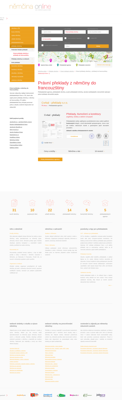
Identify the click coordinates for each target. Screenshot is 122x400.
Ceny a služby (50, 151)
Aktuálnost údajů (49, 392)
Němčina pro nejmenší (15, 350)
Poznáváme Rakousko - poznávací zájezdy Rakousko (94, 332)
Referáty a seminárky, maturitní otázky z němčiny (22, 346)
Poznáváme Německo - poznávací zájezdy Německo (93, 330)
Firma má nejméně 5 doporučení (73, 38)
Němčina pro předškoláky (16, 352)
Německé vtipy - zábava (51, 346)
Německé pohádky (50, 350)
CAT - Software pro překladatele (89, 233)
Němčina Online (14, 140)
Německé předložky (50, 344)
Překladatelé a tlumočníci (83, 65)
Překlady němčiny (53, 71)
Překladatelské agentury (64, 65)
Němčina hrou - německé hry (52, 357)
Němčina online (42, 71)
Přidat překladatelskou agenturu (50, 159)
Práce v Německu (50, 245)
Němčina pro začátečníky (51, 348)
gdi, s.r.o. (109, 388)
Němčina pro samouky (15, 348)
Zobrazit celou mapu (103, 65)
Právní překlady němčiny (67, 71)
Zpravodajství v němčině (51, 352)
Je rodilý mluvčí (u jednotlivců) (49, 45)
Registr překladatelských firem (18, 124)
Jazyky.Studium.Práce (16, 132)
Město (43, 28)
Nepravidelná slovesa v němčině (53, 341)
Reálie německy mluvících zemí (88, 328)
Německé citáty (49, 359)
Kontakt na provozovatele (105, 390)
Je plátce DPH (92, 38)
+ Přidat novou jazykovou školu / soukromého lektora (59, 390)
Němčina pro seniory (15, 355)
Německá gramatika (50, 339)
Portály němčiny (14, 233)
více (110, 267)
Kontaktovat (74, 136)
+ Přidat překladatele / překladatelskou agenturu (58, 388)
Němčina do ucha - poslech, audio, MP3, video (57, 330)
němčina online (30, 7)
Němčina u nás (75, 151)
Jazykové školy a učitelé (45, 65)
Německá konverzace (50, 332)
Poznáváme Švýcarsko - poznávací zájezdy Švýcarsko (94, 335)
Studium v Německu (50, 233)
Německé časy (49, 361)
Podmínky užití (108, 392)
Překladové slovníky (86, 245)
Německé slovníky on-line (16, 339)
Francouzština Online (16, 145)
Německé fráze (49, 337)
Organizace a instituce (16, 257)
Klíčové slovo (67, 43)
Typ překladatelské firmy (93, 28)
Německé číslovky (49, 354)
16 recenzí (100, 151)
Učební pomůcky (14, 344)
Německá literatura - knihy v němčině (19, 341)
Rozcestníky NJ (14, 245)
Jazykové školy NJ (14, 330)
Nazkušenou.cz (14, 134)
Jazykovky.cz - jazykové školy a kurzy (21, 122)
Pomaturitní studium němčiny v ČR (18, 335)
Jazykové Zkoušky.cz (16, 127)
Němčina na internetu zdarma (17, 337)
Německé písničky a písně (52, 363)
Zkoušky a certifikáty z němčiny (18, 333)
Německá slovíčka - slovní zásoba (54, 328)
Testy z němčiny (49, 335)
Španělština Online (15, 142)
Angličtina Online (15, 137)
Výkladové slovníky (85, 257)
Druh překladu (68, 28)
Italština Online (14, 147)
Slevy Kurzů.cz (14, 129)
